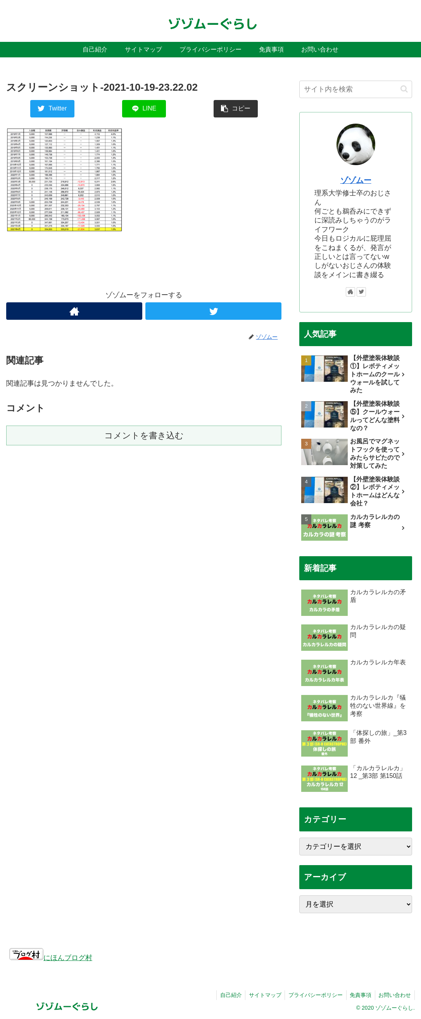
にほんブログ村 (50, 958)
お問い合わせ (394, 995)
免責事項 (359, 995)
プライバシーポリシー (313, 995)
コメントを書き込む (144, 435)
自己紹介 (226, 995)
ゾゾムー (355, 180)
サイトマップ (261, 995)
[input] (355, 89)
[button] (404, 88)
